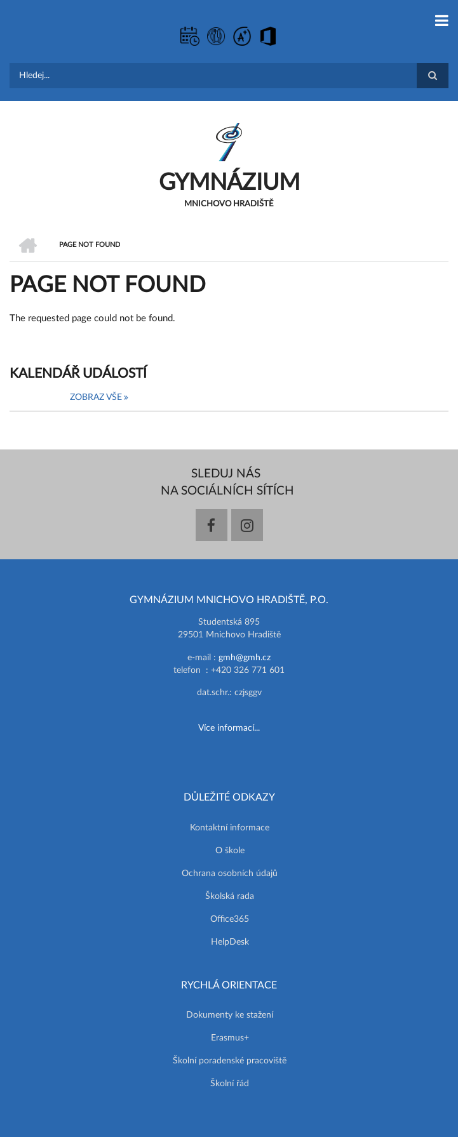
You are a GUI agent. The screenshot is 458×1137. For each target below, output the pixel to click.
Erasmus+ (230, 1038)
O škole (230, 850)
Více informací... (229, 728)
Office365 (229, 919)
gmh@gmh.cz (245, 657)
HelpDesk (230, 942)
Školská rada (229, 896)
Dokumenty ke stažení (229, 1015)
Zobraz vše (96, 397)
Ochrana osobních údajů (230, 873)
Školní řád (229, 1083)
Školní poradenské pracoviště (229, 1060)
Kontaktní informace (229, 827)
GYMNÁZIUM (229, 182)
